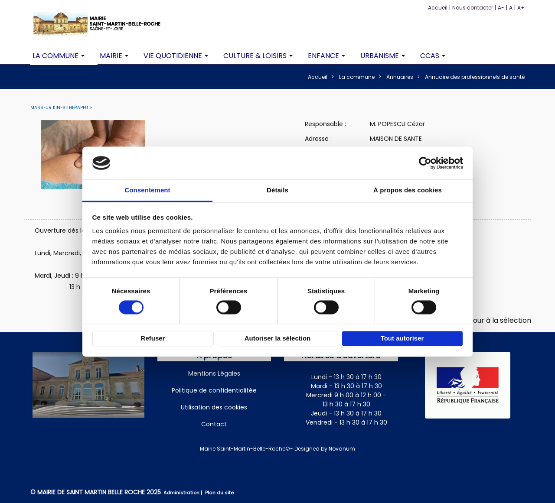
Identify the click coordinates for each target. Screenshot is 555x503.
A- (501, 7)
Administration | (183, 492)
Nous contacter (472, 7)
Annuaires (399, 77)
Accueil (437, 7)
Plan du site (219, 492)
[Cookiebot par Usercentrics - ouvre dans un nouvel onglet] (425, 162)
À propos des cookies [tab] (407, 190)
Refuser (153, 338)
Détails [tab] (277, 190)
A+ (521, 7)
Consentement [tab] (147, 190)
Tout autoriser (402, 338)
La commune (357, 77)
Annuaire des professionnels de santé (475, 77)
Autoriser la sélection (278, 338)
